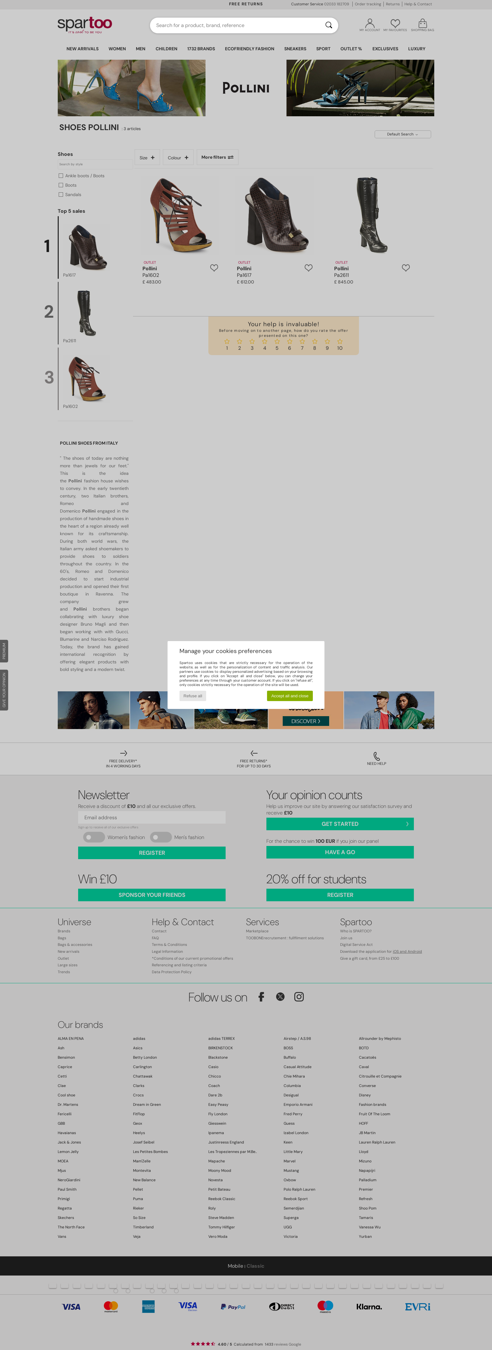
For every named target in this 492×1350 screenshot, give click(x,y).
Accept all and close (290, 696)
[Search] (329, 25)
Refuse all (193, 696)
